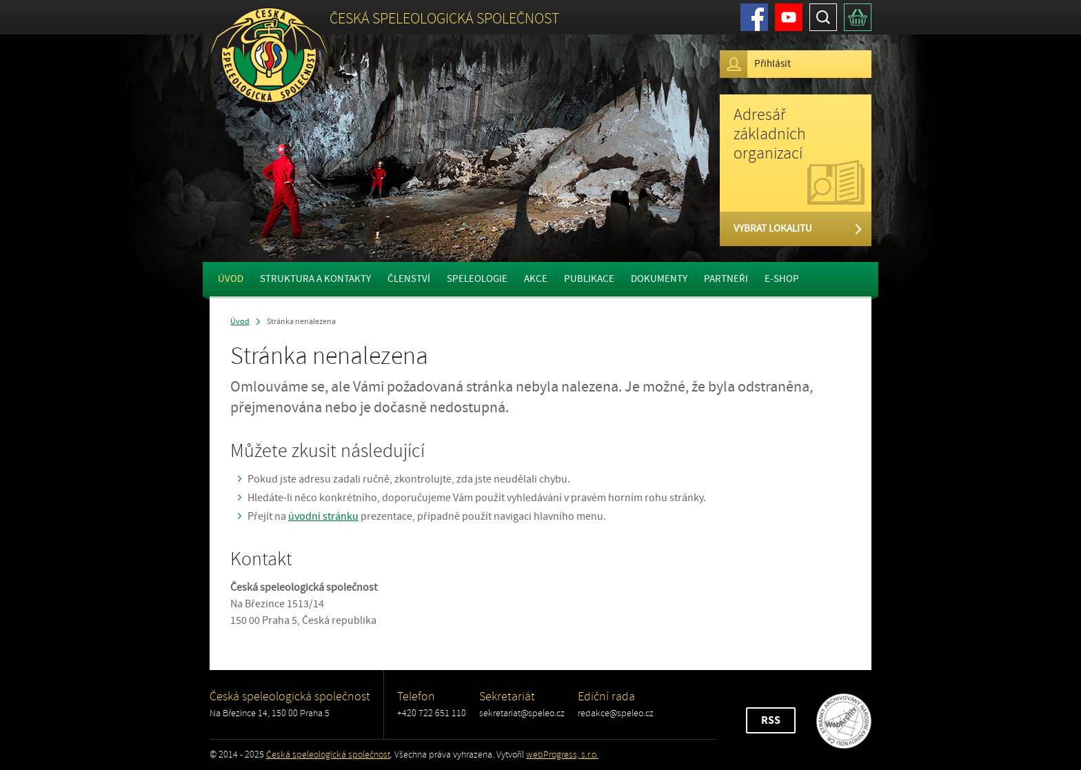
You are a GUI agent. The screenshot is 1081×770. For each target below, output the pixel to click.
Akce (535, 278)
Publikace (589, 278)
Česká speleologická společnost (328, 754)
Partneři (726, 278)
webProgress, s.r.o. (562, 754)
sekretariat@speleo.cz (522, 713)
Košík (857, 17)
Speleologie (477, 278)
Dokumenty (659, 278)
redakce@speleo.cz (616, 713)
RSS (770, 720)
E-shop (782, 278)
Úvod (230, 278)
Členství (408, 278)
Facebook (754, 17)
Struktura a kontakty (315, 278)
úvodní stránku (323, 516)
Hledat (823, 17)
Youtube (788, 17)
